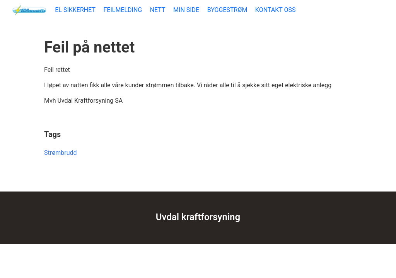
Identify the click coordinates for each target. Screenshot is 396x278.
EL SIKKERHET (75, 10)
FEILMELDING (122, 10)
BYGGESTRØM (227, 10)
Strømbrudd (60, 152)
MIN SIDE (186, 10)
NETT (158, 10)
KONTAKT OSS (275, 10)
